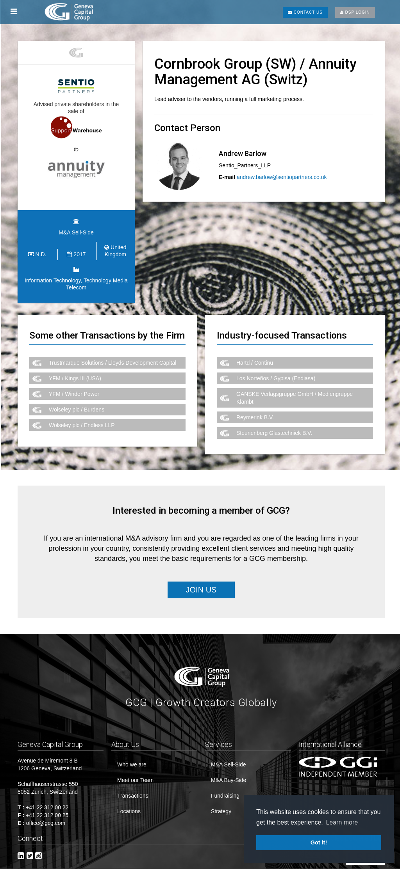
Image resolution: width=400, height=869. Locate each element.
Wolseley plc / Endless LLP (82, 421)
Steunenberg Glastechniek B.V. (274, 429)
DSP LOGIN (355, 12)
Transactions (132, 791)
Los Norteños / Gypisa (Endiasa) (275, 374)
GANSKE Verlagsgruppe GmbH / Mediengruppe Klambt (294, 394)
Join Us (201, 585)
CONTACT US (305, 12)
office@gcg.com (45, 819)
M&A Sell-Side (228, 760)
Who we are (131, 760)
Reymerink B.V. (255, 413)
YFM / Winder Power (74, 390)
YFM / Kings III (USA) (75, 374)
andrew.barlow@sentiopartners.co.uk (282, 177)
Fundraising (225, 791)
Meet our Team (135, 776)
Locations (129, 807)
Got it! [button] (319, 842)
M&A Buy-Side (228, 776)
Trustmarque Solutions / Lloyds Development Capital (112, 359)
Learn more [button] (342, 822)
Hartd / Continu (254, 359)
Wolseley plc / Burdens (76, 406)
